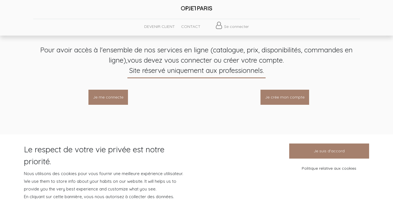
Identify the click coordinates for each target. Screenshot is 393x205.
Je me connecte (108, 97)
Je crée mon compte (285, 97)
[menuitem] (159, 26)
